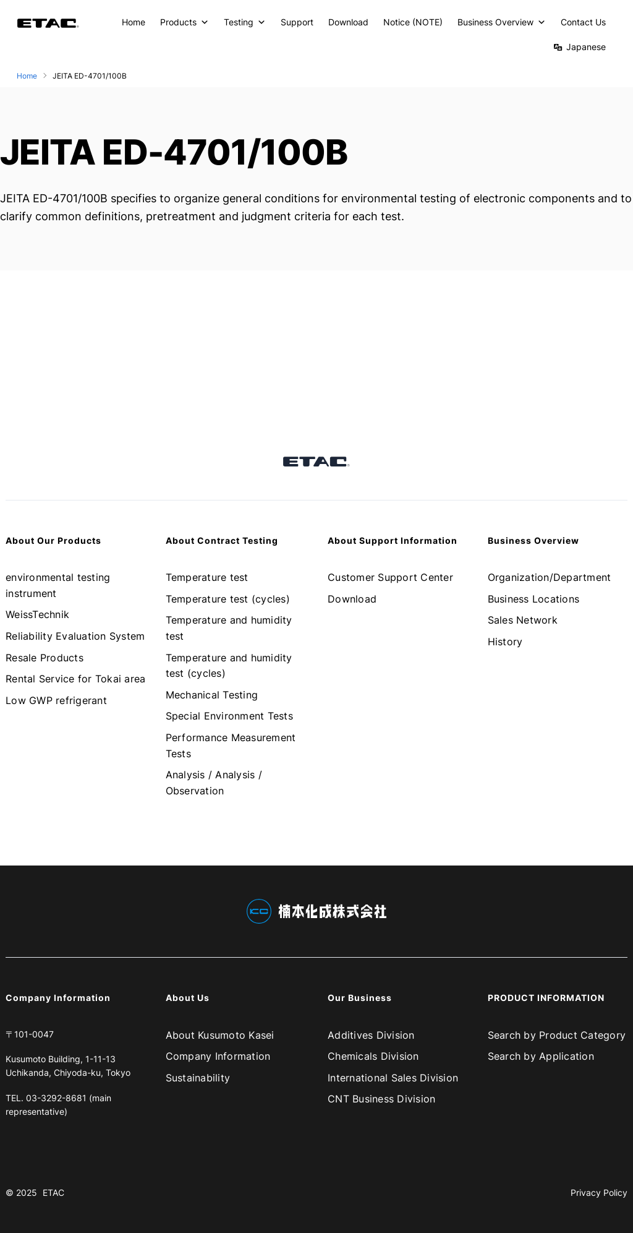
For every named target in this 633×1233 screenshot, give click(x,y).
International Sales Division (393, 1078)
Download (348, 22)
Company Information (218, 1056)
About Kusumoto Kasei (220, 1035)
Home (133, 22)
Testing (245, 22)
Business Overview (501, 22)
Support (297, 22)
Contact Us (583, 22)
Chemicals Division (373, 1056)
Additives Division (371, 1035)
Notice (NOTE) (413, 22)
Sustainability (198, 1078)
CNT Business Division (381, 1099)
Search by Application (541, 1056)
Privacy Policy (599, 1192)
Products (184, 22)
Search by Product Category (557, 1035)
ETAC (53, 1192)
